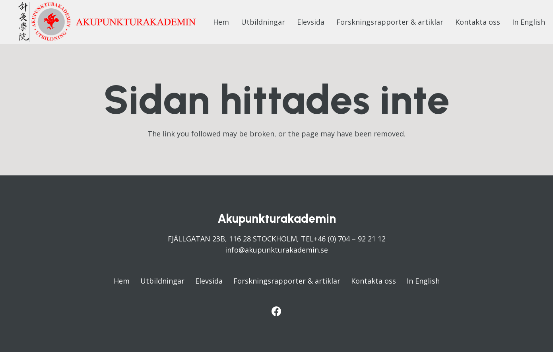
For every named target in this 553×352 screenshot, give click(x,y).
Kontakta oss (373, 281)
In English (423, 281)
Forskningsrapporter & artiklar (286, 281)
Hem (122, 281)
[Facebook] (276, 311)
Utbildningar (162, 281)
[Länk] (107, 22)
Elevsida (209, 281)
